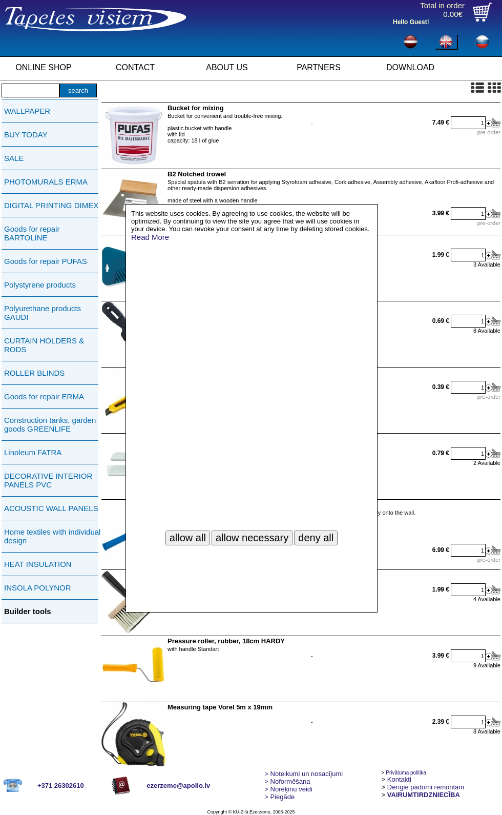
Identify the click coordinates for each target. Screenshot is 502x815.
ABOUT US (227, 67)
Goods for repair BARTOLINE (31, 233)
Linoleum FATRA (32, 452)
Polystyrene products (40, 284)
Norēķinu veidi (288, 789)
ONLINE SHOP (43, 67)
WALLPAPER (27, 111)
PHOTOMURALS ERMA (46, 181)
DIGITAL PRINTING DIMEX (51, 205)
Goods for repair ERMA (44, 396)
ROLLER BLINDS (34, 373)
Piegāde (279, 797)
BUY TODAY (26, 134)
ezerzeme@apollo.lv (178, 785)
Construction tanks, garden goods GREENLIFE (50, 424)
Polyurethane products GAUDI (42, 312)
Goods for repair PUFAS (45, 261)
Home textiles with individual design (52, 536)
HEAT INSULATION (38, 564)
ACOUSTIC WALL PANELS (51, 508)
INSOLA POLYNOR (37, 587)
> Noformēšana (287, 781)
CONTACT (135, 67)
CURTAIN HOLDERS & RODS (44, 345)
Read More (150, 237)
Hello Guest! (411, 22)
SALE (14, 158)
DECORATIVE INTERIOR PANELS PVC (48, 480)
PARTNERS (319, 67)
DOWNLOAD (410, 67)
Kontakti (399, 779)
